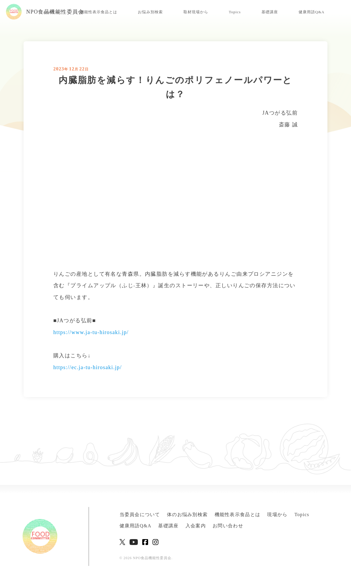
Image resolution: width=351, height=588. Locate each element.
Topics (235, 12)
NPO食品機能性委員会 (45, 12)
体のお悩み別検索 (187, 514)
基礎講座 (269, 12)
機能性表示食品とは (98, 12)
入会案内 (196, 525)
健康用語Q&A (311, 12)
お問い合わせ (228, 525)
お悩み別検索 (150, 12)
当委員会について (140, 514)
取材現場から (195, 12)
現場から (277, 514)
